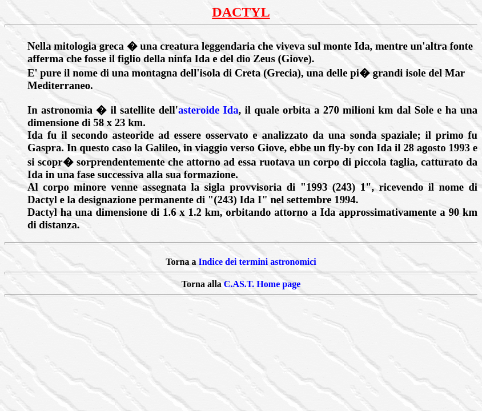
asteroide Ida (208, 110)
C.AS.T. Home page (262, 284)
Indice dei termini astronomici (257, 262)
